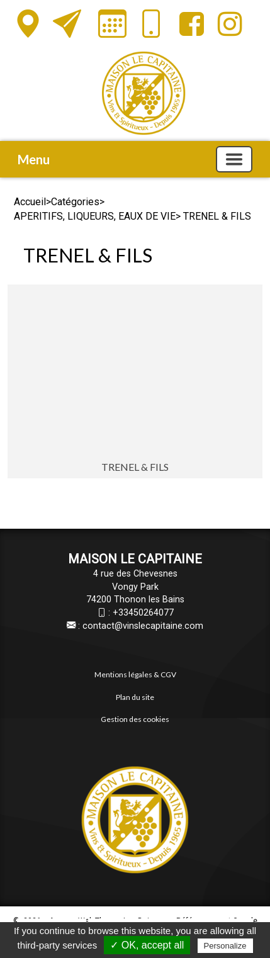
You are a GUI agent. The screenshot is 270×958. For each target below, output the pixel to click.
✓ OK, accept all (147, 945)
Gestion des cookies (135, 719)
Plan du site (135, 697)
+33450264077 (143, 612)
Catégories (75, 202)
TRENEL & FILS (135, 467)
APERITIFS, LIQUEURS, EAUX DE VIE (95, 216)
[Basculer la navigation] (234, 159)
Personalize (225, 945)
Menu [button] (34, 159)
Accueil (30, 202)
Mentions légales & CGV (135, 674)
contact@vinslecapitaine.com (142, 626)
